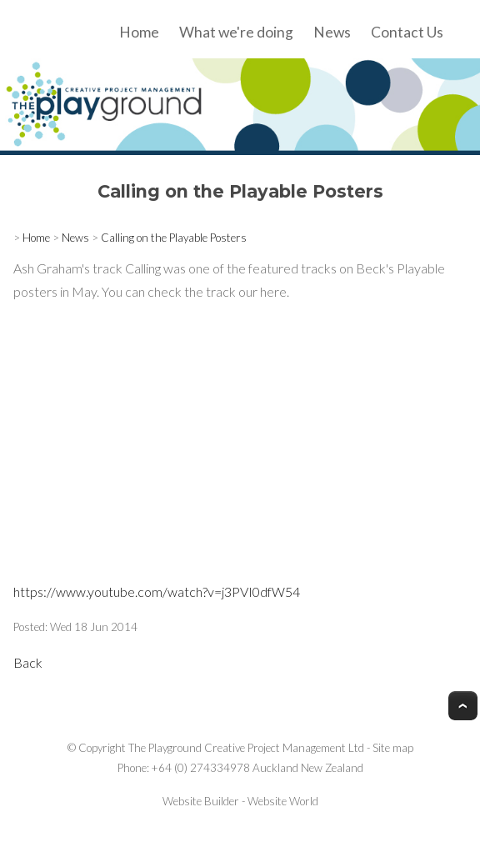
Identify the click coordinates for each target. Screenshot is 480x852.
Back (27, 662)
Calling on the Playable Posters (174, 237)
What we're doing (236, 32)
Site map (392, 747)
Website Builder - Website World (240, 801)
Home (139, 32)
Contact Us (407, 32)
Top (463, 705)
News (332, 32)
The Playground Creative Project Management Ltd (246, 747)
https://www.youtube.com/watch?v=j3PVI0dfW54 (156, 591)
